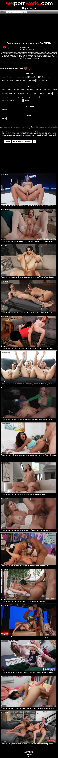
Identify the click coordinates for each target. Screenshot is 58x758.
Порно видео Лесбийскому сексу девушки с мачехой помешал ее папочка (27, 419)
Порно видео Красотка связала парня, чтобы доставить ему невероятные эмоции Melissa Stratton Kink (28, 312)
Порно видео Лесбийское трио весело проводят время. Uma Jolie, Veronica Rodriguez (28, 384)
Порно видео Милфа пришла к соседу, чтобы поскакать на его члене (25, 530)
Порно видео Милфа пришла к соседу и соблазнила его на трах (23, 494)
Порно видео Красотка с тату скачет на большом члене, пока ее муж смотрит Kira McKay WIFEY (28, 205)
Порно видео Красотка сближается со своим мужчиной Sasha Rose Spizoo (27, 277)
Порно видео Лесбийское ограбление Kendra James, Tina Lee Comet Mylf (27, 348)
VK (29, 756)
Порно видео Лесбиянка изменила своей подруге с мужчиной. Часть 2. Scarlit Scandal (28, 455)
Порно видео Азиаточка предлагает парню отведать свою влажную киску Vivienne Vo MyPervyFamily (28, 708)
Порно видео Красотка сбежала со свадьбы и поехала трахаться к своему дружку (28, 241)
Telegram (29, 754)
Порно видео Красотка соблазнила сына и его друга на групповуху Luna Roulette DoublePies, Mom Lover (28, 744)
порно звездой (51, 135)
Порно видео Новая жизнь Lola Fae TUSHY (29, 43)
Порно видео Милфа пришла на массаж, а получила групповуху (23, 601)
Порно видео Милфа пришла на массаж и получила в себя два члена (25, 566)
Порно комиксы (29, 752)
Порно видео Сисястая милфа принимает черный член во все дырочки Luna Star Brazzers (28, 637)
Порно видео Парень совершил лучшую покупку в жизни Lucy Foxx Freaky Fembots (28, 672)
